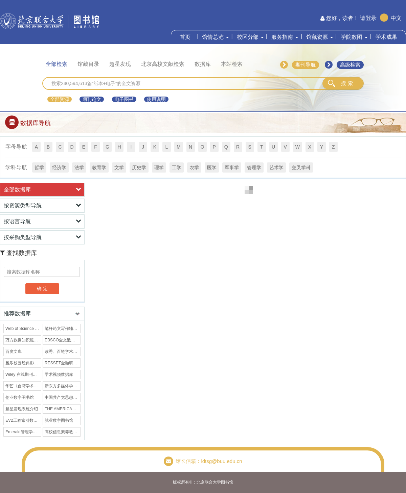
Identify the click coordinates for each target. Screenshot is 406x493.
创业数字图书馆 (19, 397)
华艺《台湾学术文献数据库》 (23, 386)
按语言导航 (42, 221)
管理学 (254, 167)
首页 (185, 37)
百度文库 (13, 351)
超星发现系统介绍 (21, 409)
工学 (176, 167)
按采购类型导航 (42, 237)
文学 (119, 167)
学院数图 (351, 37)
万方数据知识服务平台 (23, 340)
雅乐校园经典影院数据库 (23, 363)
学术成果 (386, 37)
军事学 (232, 167)
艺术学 (276, 167)
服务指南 (282, 37)
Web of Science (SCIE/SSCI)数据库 (23, 328)
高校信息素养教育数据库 (62, 432)
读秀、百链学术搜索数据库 (62, 351)
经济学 (59, 167)
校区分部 (247, 37)
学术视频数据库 (59, 374)
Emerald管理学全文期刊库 (23, 432)
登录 (371, 18)
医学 (212, 167)
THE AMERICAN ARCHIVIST (62, 409)
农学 (194, 167)
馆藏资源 (317, 37)
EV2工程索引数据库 (23, 420)
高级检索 (350, 65)
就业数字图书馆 (59, 420)
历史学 (139, 167)
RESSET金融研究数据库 (62, 363)
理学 (159, 167)
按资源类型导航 (42, 205)
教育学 (99, 167)
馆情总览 (213, 37)
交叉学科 (301, 167)
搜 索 (347, 83)
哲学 (39, 167)
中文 (396, 18)
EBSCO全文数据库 (62, 340)
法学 (79, 167)
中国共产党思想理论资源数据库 (62, 397)
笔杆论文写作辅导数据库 (62, 328)
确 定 (42, 288)
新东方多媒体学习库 (62, 386)
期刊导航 (305, 65)
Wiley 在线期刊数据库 (23, 374)
